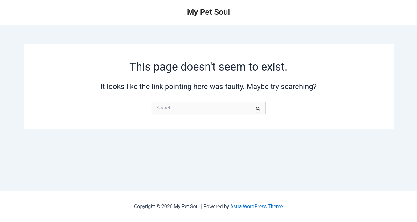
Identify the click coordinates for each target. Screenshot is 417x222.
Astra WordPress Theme (256, 206)
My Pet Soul (208, 12)
